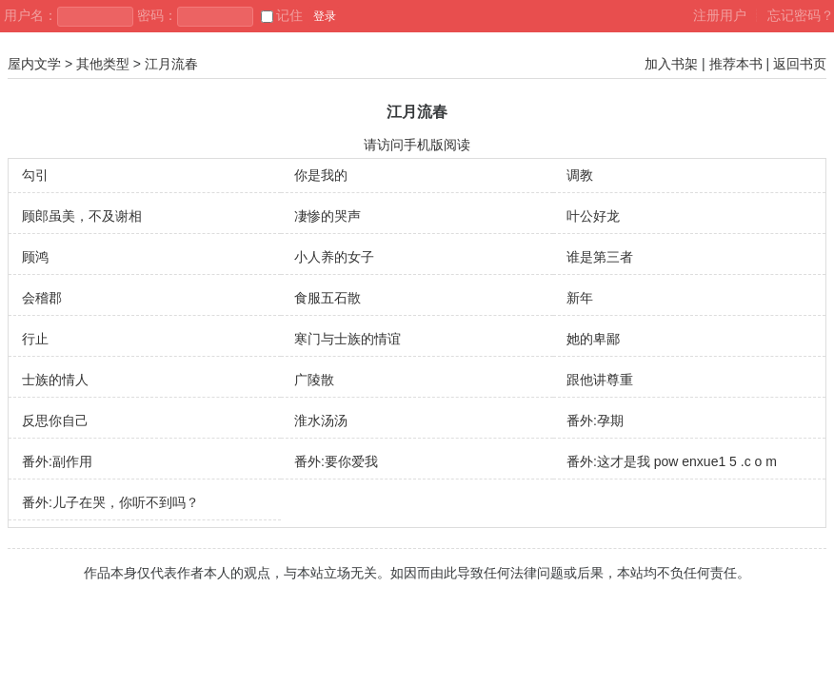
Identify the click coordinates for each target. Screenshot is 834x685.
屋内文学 (34, 63)
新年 (579, 297)
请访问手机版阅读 (417, 144)
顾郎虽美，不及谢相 (82, 216)
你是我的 (321, 175)
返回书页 (799, 63)
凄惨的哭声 (327, 216)
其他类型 (102, 63)
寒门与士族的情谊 (347, 338)
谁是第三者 (599, 256)
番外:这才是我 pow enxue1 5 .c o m (671, 461)
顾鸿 (35, 256)
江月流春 (171, 63)
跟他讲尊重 (599, 379)
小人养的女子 (334, 256)
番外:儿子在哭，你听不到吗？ (110, 502)
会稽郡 (42, 297)
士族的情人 (55, 379)
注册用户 (719, 15)
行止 (35, 338)
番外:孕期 (595, 420)
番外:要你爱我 (336, 461)
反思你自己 (55, 420)
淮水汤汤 (321, 420)
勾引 (35, 175)
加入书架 (671, 63)
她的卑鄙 (593, 338)
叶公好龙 (593, 216)
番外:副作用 (57, 461)
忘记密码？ (800, 15)
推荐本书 (736, 63)
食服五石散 (327, 297)
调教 (579, 175)
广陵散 (314, 379)
